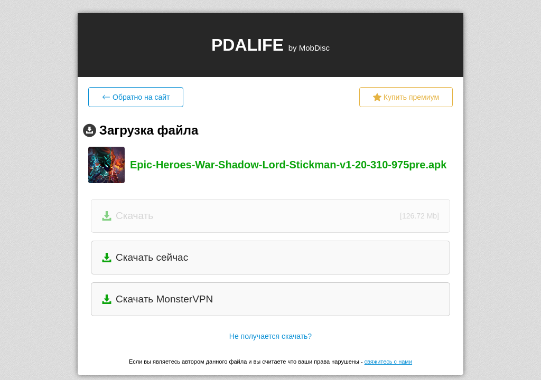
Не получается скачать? (270, 336)
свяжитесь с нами (388, 361)
